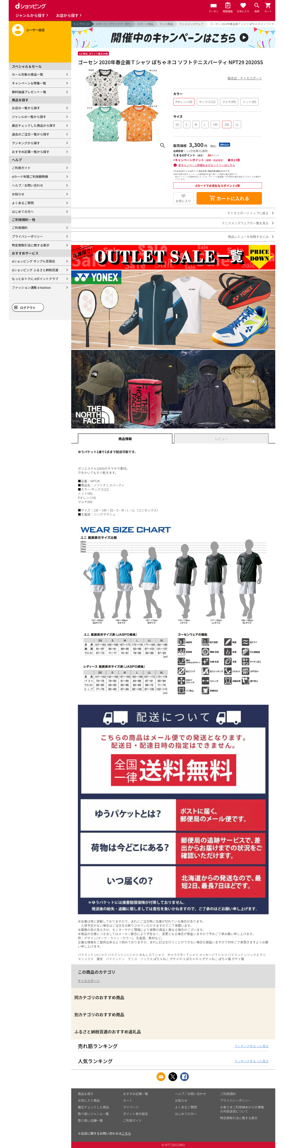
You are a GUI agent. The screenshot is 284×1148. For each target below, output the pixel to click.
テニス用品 (166, 24)
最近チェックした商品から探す (34, 125)
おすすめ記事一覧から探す (30, 151)
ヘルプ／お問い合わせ (27, 185)
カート (127, 1100)
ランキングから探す (26, 143)
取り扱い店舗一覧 (90, 1120)
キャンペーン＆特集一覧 (29, 83)
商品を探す (85, 1093)
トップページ (81, 24)
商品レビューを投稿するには (248, 236)
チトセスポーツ (89, 980)
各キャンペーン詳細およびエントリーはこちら (206, 165)
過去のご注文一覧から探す (30, 134)
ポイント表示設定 (135, 1114)
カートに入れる (229, 198)
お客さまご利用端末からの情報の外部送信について (242, 1109)
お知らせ (18, 194)
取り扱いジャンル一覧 (93, 1114)
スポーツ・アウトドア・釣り (113, 24)
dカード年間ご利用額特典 (30, 176)
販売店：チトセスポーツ (245, 78)
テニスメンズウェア (191, 24)
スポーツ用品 (145, 24)
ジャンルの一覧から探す (29, 116)
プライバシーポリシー (27, 236)
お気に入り (183, 201)
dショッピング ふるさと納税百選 (35, 270)
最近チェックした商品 (93, 1107)
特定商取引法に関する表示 (30, 245)
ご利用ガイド (21, 168)
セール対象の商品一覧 (27, 74)
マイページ (131, 1107)
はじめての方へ (23, 211)
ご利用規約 (19, 227)
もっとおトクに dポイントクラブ (35, 278)
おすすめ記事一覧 (135, 1093)
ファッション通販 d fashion (31, 287)
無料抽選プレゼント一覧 (29, 92)
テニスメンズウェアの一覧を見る (245, 223)
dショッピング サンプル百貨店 (33, 261)
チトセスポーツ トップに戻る (248, 213)
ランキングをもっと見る (251, 1046)
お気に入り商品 (89, 1100)
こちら (126, 1133)
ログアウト (28, 307)
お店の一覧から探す (26, 108)
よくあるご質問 (23, 203)
